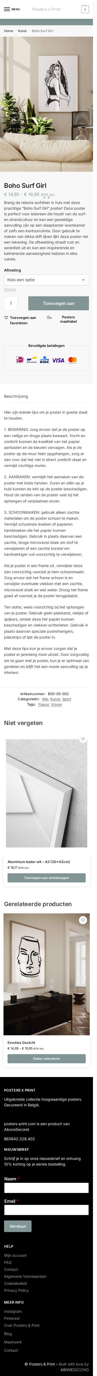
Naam (11, 1178)
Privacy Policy (16, 1290)
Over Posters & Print (22, 1325)
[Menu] (12, 9)
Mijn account (15, 1255)
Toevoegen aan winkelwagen (59, 305)
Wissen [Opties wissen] (10, 289)
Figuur (43, 704)
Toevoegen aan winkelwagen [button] (46, 878)
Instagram (13, 1311)
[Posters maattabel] (65, 319)
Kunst (22, 31)
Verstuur (17, 1226)
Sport (66, 699)
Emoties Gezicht (21, 1042)
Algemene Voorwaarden (25, 1276)
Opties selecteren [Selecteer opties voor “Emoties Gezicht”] (46, 1059)
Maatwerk (13, 1342)
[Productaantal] (11, 303)
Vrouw (56, 704)
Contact (11, 1269)
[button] (84, 9)
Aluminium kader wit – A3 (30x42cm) (39, 862)
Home (8, 31)
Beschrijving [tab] (16, 396)
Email (11, 1201)
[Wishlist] (83, 739)
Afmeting (12, 270)
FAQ (8, 1262)
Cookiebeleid (15, 1283)
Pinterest (12, 1318)
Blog (8, 1333)
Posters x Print (46, 9)
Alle (45, 699)
